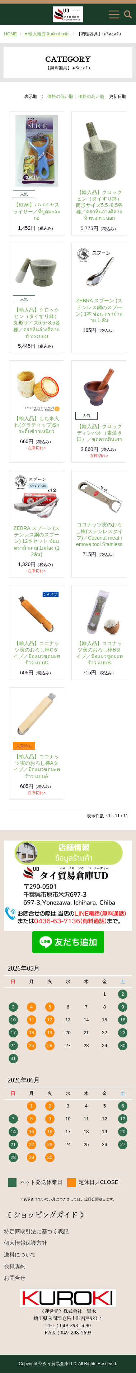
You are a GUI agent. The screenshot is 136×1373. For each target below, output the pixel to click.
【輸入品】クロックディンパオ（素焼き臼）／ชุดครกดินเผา (99, 432)
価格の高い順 (91, 96)
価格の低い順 (60, 96)
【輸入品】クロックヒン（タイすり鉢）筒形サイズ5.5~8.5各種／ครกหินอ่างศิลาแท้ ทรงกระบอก (99, 205)
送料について (20, 1254)
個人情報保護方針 (25, 1243)
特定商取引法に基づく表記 (36, 1231)
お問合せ (14, 1278)
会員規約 (14, 1266)
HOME (10, 33)
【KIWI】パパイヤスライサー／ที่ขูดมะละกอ (36, 211)
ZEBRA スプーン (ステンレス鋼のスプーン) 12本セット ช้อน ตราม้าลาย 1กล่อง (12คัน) (37, 541)
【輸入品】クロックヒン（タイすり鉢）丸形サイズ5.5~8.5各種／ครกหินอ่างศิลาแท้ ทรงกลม (36, 323)
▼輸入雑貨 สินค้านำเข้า (47, 33)
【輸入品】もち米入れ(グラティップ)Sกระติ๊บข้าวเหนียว (36, 425)
